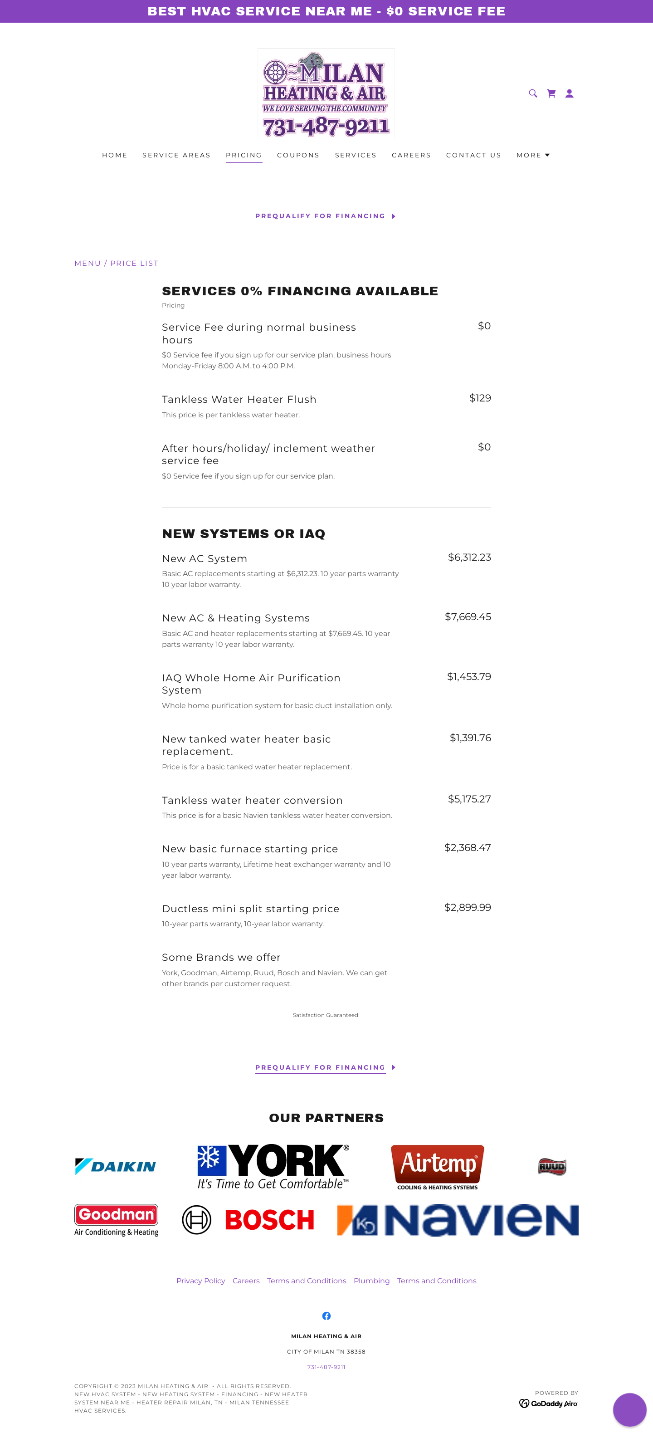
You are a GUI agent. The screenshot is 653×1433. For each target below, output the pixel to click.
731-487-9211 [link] (326, 1367)
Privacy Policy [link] (200, 1280)
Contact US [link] (474, 155)
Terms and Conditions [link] (306, 1280)
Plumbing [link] (372, 1280)
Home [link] (115, 155)
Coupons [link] (299, 155)
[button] (569, 93)
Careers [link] (412, 155)
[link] (326, 92)
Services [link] (356, 155)
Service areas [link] (176, 155)
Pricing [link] (244, 155)
